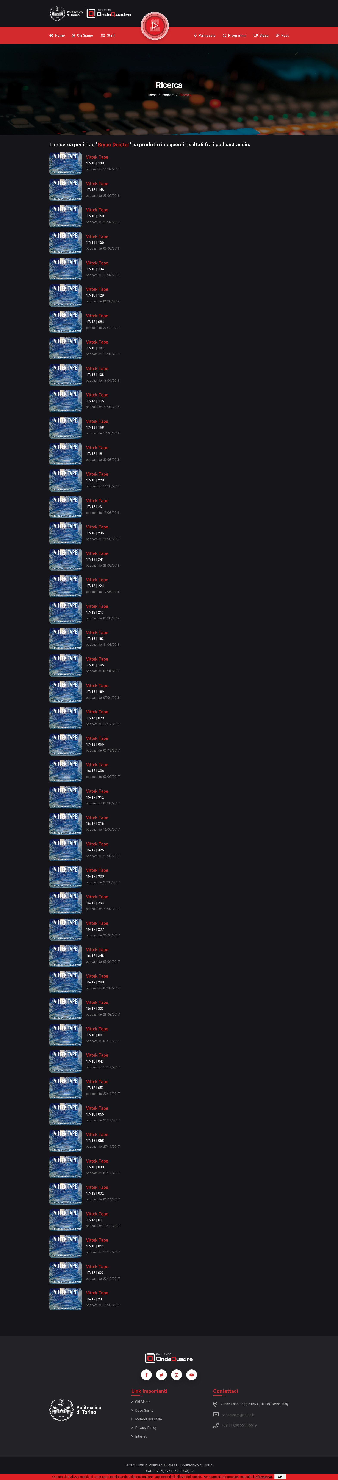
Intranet (139, 1436)
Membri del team (146, 1419)
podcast (168, 95)
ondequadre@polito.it (233, 1414)
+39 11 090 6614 (235, 1425)
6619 (253, 1425)
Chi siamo (140, 1402)
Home (152, 95)
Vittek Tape (97, 157)
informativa (263, 1476)
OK (280, 1476)
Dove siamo (142, 1410)
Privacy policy (144, 1428)
